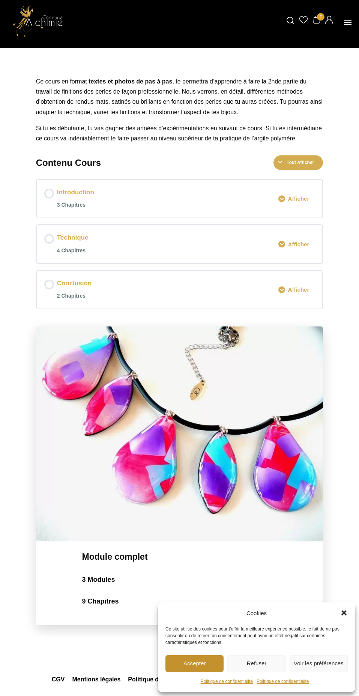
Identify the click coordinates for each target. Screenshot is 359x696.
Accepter (194, 663)
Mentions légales (96, 679)
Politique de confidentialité (227, 681)
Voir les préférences (319, 663)
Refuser (257, 663)
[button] (344, 613)
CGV (58, 679)
